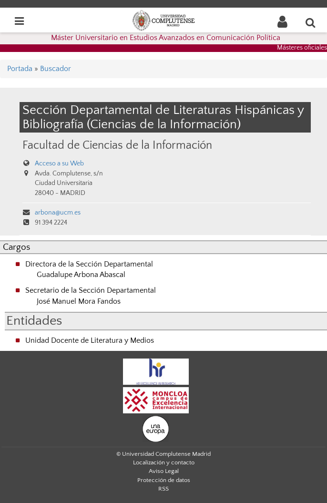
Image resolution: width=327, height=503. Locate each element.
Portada (19, 68)
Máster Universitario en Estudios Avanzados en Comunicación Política (165, 37)
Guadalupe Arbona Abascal (81, 274)
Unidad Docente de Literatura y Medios (89, 340)
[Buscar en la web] (311, 22)
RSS (163, 488)
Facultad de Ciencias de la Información (117, 145)
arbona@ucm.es (58, 212)
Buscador (55, 68)
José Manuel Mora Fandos (79, 301)
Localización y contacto (163, 462)
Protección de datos (163, 480)
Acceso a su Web (59, 163)
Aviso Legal (164, 471)
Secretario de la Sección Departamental (90, 290)
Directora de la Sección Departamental (89, 264)
